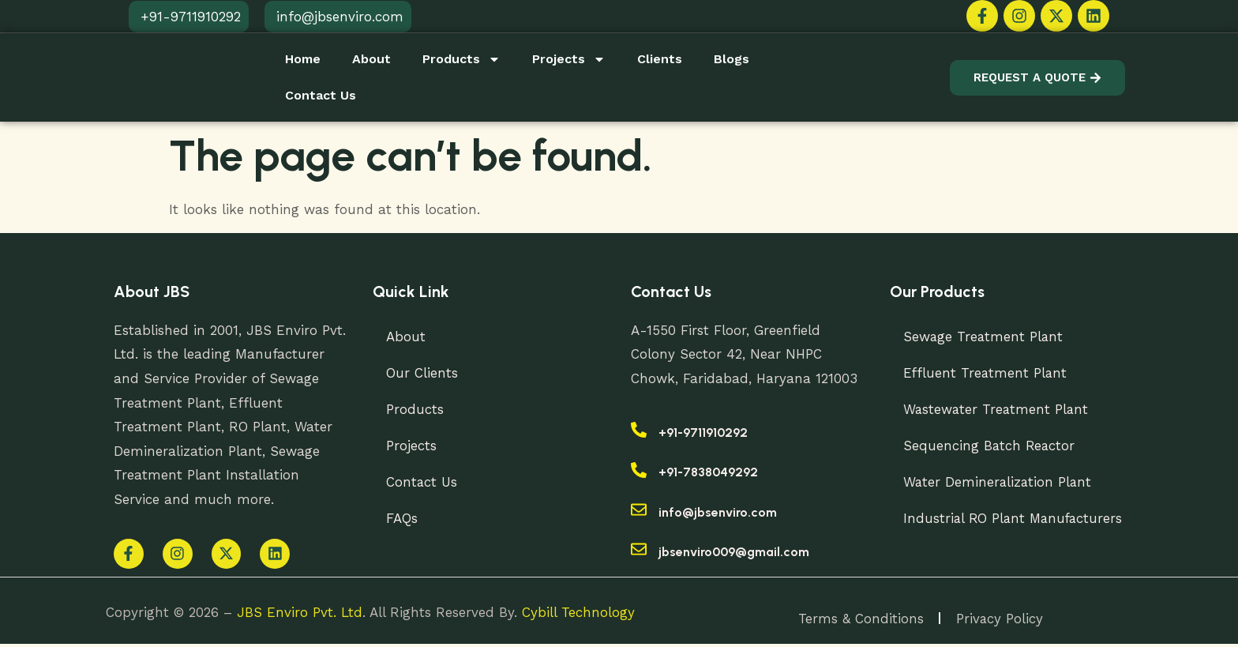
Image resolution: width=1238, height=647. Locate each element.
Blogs (731, 58)
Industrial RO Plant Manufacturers (1018, 518)
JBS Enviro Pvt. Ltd (299, 615)
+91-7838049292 (708, 472)
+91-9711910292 (703, 432)
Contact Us (320, 95)
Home (303, 58)
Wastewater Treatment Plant (1000, 409)
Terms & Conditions (860, 621)
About (371, 58)
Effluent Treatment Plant (988, 373)
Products (461, 59)
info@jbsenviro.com (717, 512)
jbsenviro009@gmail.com (733, 551)
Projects (569, 59)
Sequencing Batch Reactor (992, 445)
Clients (659, 58)
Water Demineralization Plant (1001, 482)
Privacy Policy (1000, 621)
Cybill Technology (578, 615)
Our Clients (424, 373)
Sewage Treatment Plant (986, 336)
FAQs (404, 518)
